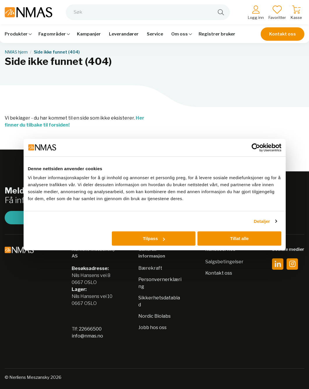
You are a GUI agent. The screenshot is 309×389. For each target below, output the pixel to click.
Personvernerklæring (159, 283)
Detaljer (262, 221)
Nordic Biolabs (154, 316)
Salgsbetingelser (224, 261)
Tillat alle (239, 238)
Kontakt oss (282, 35)
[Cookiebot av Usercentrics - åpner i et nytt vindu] (255, 147)
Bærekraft (150, 268)
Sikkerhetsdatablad (159, 301)
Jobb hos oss (152, 327)
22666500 (90, 329)
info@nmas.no (87, 336)
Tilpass (154, 238)
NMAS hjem (16, 52)
